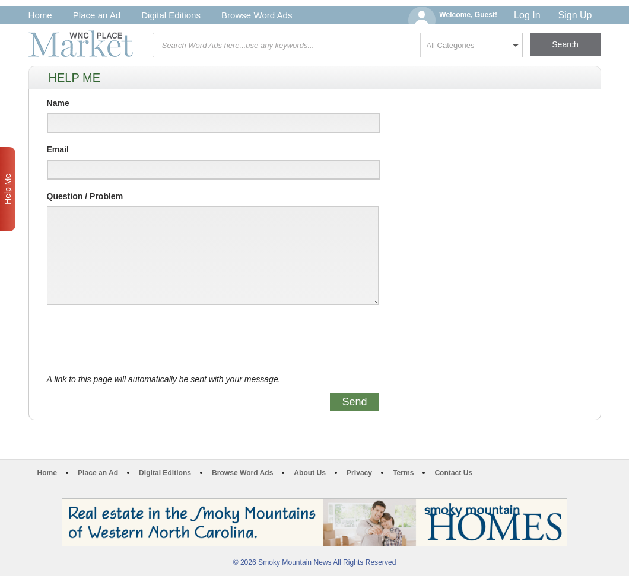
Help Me (7, 189)
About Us (310, 473)
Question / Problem (85, 196)
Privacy (359, 473)
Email (58, 149)
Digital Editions (171, 15)
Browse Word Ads (257, 15)
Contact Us (453, 473)
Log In (527, 15)
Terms (403, 473)
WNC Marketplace (80, 43)
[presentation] (137, 339)
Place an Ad (96, 15)
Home (40, 15)
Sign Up (575, 15)
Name (58, 103)
